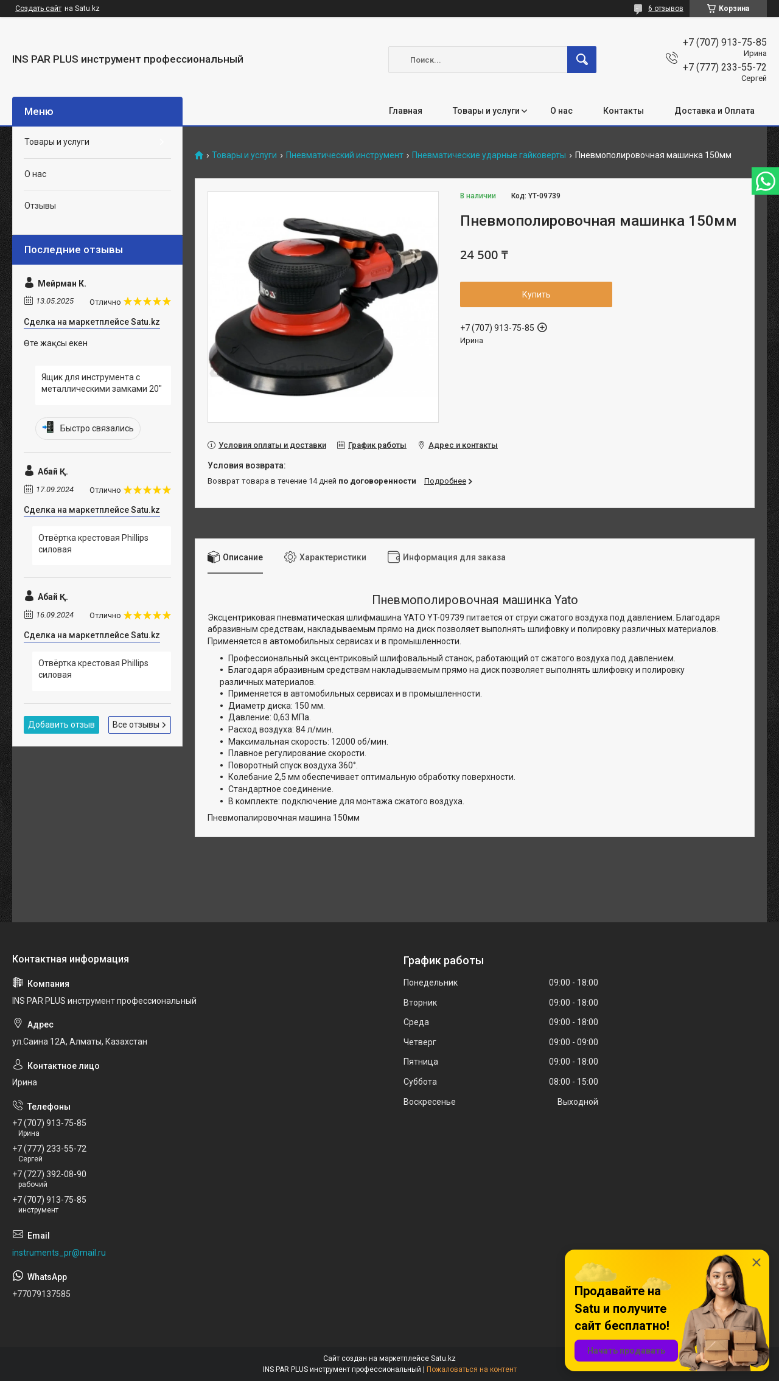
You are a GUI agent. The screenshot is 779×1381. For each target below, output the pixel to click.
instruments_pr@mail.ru (59, 1253)
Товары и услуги (486, 111)
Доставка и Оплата (714, 111)
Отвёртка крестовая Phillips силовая (93, 544)
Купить (536, 294)
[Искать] (581, 59)
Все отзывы (136, 724)
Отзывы (40, 205)
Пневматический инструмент (344, 155)
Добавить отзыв (61, 724)
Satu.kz (443, 1358)
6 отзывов (665, 8)
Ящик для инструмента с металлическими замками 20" (101, 383)
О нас (561, 111)
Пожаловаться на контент (472, 1369)
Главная (405, 111)
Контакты (623, 111)
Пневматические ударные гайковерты (489, 155)
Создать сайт (38, 8)
